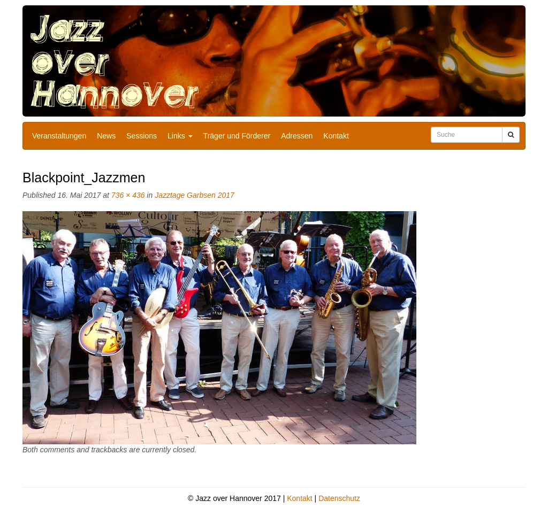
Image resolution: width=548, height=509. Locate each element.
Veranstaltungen (59, 136)
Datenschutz (339, 498)
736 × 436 (128, 195)
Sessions (141, 136)
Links (180, 136)
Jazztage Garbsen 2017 (194, 195)
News (106, 136)
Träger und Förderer (237, 136)
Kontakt (335, 136)
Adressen (297, 136)
